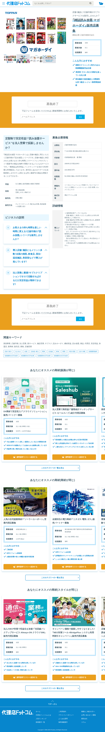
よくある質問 (63, 719)
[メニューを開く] (4, 3)
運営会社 (84, 719)
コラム (83, 722)
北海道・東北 (35, 351)
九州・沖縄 (82, 351)
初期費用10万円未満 (11, 356)
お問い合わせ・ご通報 (88, 715)
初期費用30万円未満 (27, 356)
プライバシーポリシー (66, 715)
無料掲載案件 (63, 722)
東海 (57, 351)
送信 (80, 117)
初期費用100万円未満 (61, 356)
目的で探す (8, 351)
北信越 (50, 351)
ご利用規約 (62, 711)
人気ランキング (41, 719)
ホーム (38, 711)
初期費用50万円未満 (44, 356)
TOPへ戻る (52, 704)
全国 (25, 351)
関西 (63, 351)
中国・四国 (72, 351)
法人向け (18, 351)
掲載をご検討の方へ (88, 711)
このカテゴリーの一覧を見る (52, 468)
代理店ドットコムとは (43, 715)
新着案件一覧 (40, 722)
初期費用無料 (93, 351)
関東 (43, 351)
